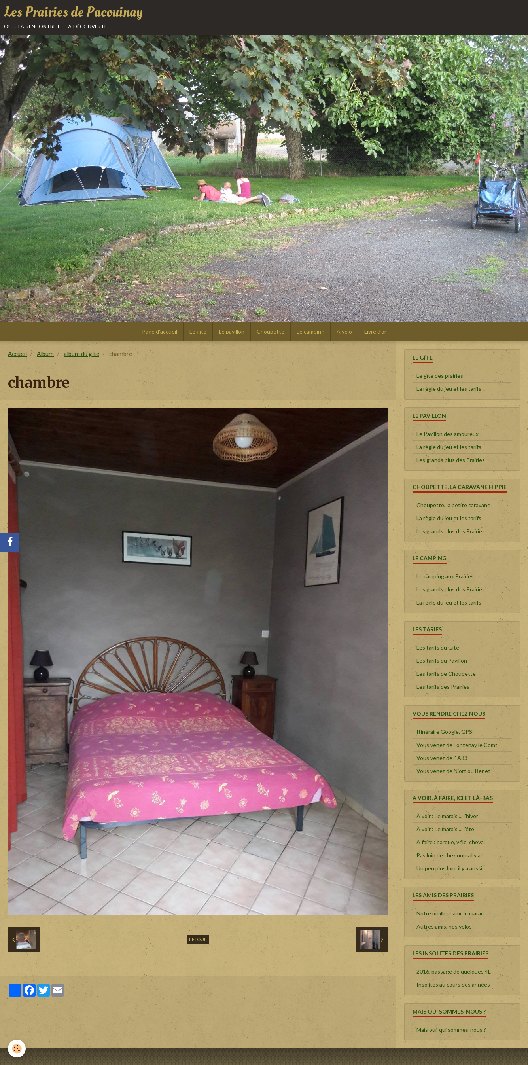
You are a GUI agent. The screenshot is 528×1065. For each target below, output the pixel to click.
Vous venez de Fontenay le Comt (457, 745)
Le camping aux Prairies (445, 576)
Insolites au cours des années (453, 985)
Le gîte (197, 331)
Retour (198, 940)
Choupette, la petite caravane (453, 505)
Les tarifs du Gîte (437, 647)
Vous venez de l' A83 (441, 758)
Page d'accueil (159, 331)
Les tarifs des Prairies (442, 687)
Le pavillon (231, 331)
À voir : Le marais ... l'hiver (447, 816)
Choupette (270, 331)
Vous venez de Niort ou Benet (453, 771)
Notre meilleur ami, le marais (450, 913)
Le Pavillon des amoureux (447, 434)
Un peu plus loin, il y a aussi (449, 868)
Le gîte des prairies (439, 376)
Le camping (310, 331)
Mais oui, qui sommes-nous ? (451, 1030)
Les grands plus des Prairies (450, 460)
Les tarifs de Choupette (446, 674)
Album (45, 354)
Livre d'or (375, 331)
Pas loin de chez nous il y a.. (449, 855)
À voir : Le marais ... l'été (445, 829)
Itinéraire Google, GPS (444, 732)
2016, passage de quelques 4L (453, 971)
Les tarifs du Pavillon (441, 661)
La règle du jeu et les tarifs (448, 389)
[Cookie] (17, 1048)
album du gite (81, 354)
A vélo (344, 331)
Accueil (17, 354)
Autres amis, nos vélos (444, 926)
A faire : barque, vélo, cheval (450, 842)
